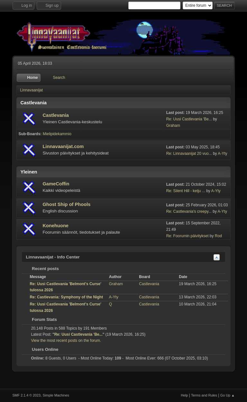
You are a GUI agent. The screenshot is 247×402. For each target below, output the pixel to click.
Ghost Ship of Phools (66, 204)
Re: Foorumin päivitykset (187, 236)
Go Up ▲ (227, 395)
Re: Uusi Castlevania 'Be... (189, 119)
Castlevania (55, 115)
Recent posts (42, 268)
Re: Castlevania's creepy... (189, 211)
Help (184, 395)
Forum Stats (41, 319)
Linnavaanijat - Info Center (52, 257)
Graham (173, 125)
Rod (218, 236)
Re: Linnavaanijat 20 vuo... (189, 153)
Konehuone (55, 225)
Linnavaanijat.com (63, 146)
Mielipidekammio (57, 134)
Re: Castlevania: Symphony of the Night (66, 297)
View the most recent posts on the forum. (66, 340)
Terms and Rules (204, 395)
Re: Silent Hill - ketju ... (185, 191)
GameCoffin (55, 183)
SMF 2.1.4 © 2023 (26, 395)
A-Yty (222, 153)
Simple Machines (56, 395)
